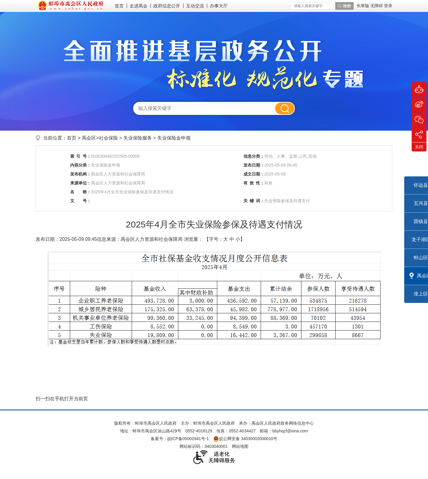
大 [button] (225, 239)
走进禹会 (138, 5)
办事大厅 (219, 5)
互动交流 (195, 5)
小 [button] (237, 239)
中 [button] (231, 239)
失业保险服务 (138, 137)
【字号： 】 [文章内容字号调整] (224, 239)
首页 (119, 5)
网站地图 (240, 446)
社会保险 (109, 137)
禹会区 (89, 137)
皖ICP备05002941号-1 (188, 438)
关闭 (419, 147)
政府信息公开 (166, 5)
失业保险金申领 (174, 137)
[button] (363, 5)
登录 (388, 5)
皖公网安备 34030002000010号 (245, 438)
